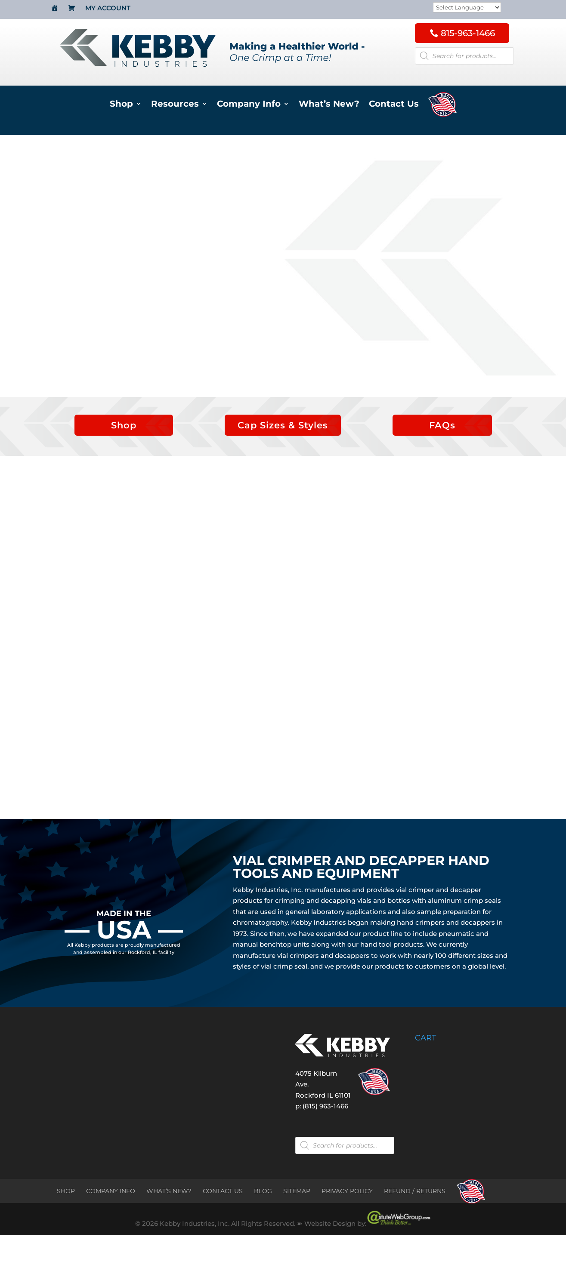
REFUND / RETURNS (414, 1191)
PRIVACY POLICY (347, 1191)
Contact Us (394, 105)
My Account (107, 8)
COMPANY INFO (110, 1191)
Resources (175, 105)
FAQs (442, 425)
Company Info (249, 105)
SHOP (66, 1191)
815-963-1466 (468, 33)
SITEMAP (296, 1191)
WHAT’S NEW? (169, 1191)
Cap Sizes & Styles (283, 425)
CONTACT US (223, 1191)
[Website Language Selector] (467, 8)
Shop (121, 105)
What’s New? (329, 105)
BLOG (263, 1191)
